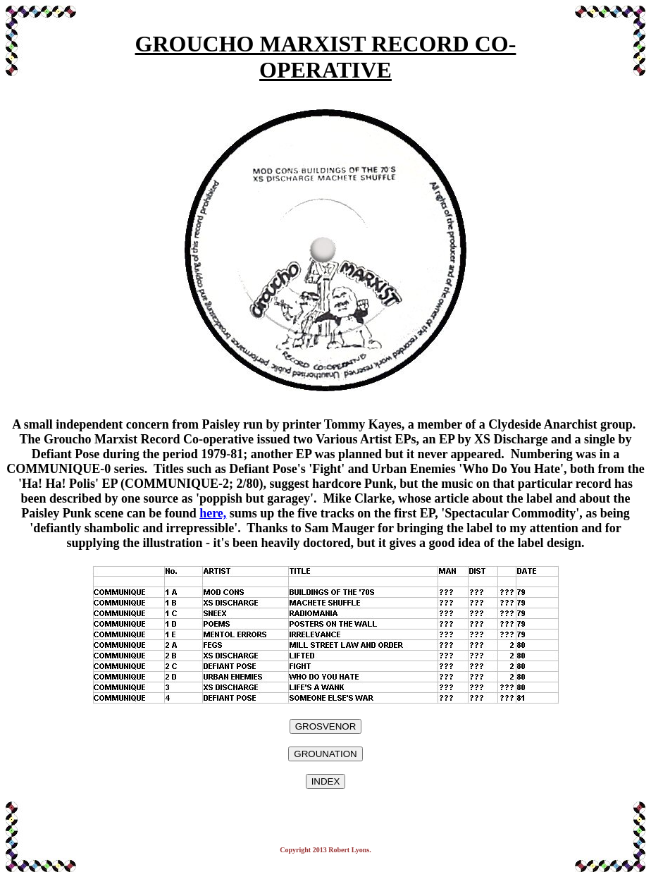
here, (212, 513)
